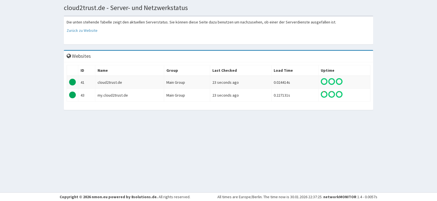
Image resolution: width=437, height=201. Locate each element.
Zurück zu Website (82, 30)
